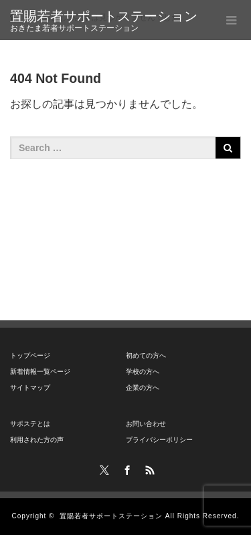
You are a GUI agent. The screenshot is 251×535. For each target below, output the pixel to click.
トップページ (30, 355)
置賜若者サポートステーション (103, 16)
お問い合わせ (146, 423)
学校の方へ (142, 371)
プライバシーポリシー (159, 439)
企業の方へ (142, 387)
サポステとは (30, 423)
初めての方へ (146, 355)
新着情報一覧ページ (40, 371)
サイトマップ (30, 387)
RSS (148, 468)
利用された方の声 (37, 439)
